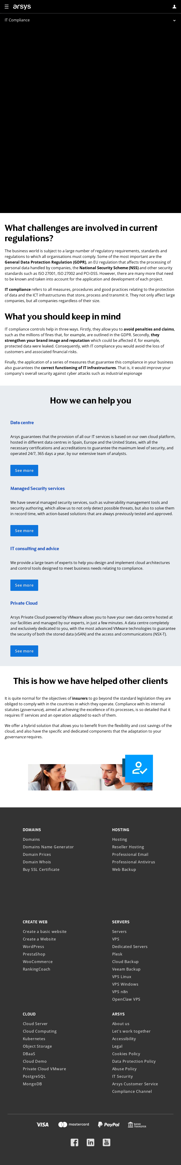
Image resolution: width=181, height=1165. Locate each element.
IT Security (122, 1018)
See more (24, 412)
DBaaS (29, 995)
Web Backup (124, 811)
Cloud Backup (125, 903)
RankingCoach (37, 910)
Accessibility (124, 980)
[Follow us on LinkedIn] (90, 1082)
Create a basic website (45, 873)
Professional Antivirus (134, 803)
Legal (117, 988)
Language (81, 1137)
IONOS (84, 1155)
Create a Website (39, 880)
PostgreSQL (34, 1018)
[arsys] (22, 7)
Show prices (77, 1128)
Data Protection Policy (134, 1003)
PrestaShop (34, 895)
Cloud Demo (35, 1003)
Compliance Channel (132, 1033)
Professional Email (130, 796)
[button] (6, 6)
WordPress (33, 888)
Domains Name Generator (48, 788)
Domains (31, 781)
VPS (115, 880)
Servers (119, 873)
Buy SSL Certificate (41, 811)
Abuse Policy (124, 1010)
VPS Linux (122, 918)
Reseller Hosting (128, 788)
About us (121, 965)
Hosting (120, 781)
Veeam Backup (126, 910)
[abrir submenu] (90, 20)
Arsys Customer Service (135, 1025)
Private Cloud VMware (44, 1010)
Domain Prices (37, 796)
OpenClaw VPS (126, 941)
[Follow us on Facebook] (74, 1082)
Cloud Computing (40, 972)
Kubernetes (34, 980)
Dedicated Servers (130, 888)
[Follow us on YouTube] (106, 1082)
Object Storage (37, 988)
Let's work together (131, 972)
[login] (174, 6)
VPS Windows (125, 925)
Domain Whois (37, 803)
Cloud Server (35, 965)
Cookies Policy (126, 995)
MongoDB (32, 1025)
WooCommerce (38, 903)
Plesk (117, 895)
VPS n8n (120, 933)
